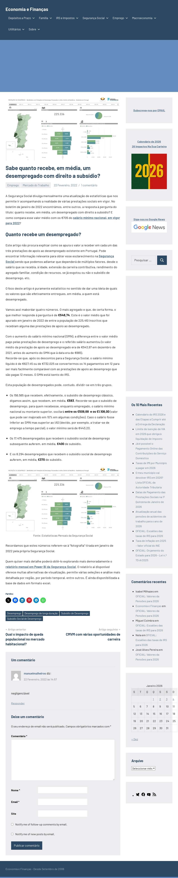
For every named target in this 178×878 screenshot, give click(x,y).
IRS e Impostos (66, 18)
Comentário (19, 737)
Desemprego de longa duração (45, 613)
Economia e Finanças (32, 8)
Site (13, 814)
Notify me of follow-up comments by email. (41, 825)
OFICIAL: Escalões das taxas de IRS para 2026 (151, 639)
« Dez (134, 739)
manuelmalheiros (35, 674)
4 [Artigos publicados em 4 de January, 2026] (173, 699)
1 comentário (89, 185)
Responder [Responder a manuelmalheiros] (18, 704)
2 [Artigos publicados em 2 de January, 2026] (160, 699)
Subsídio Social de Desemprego (26, 619)
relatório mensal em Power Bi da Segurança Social (41, 567)
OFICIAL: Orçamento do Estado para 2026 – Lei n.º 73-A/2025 (151, 555)
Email (15, 802)
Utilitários (15, 29)
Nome (15, 791)
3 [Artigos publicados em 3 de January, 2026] (166, 699)
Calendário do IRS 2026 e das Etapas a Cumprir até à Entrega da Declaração (151, 419)
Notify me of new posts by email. (35, 835)
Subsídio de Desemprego (83, 613)
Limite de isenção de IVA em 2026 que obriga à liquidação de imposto (150, 433)
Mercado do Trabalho (36, 185)
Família (45, 18)
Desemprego (15, 613)
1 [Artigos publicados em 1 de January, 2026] (153, 699)
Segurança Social (95, 18)
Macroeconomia (143, 18)
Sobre (34, 29)
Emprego (120, 18)
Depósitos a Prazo (20, 18)
